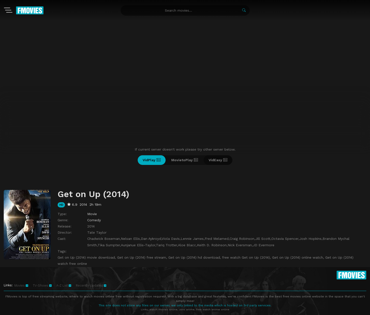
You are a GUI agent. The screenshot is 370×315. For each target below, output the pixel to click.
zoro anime (187, 309)
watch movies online (163, 309)
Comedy (94, 220)
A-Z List (63, 285)
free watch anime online (212, 309)
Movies (21, 285)
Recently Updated (91, 285)
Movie (92, 214)
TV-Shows (42, 285)
